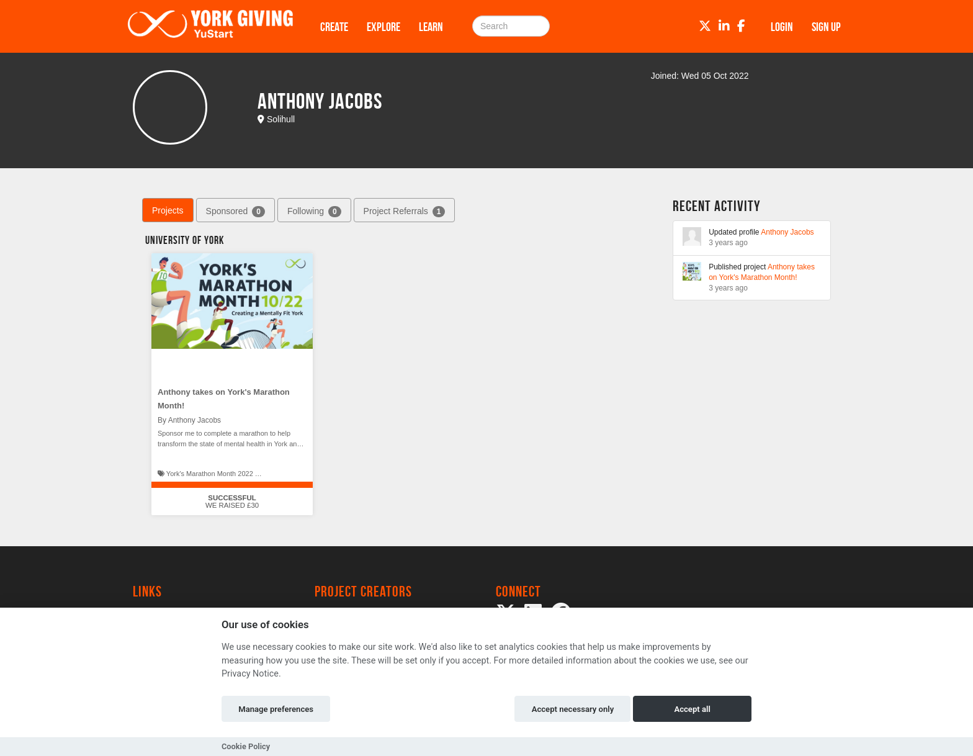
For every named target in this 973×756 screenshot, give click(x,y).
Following (314, 211)
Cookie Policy (246, 746)
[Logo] (210, 26)
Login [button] (782, 27)
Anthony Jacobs (787, 232)
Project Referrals (405, 211)
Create (334, 27)
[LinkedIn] (724, 26)
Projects (168, 210)
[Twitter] (705, 26)
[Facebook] (741, 26)
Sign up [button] (826, 27)
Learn (431, 27)
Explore (383, 27)
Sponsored (235, 211)
